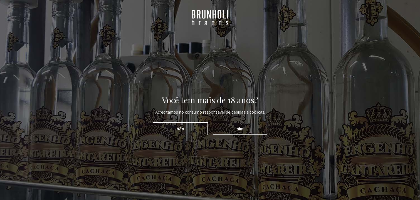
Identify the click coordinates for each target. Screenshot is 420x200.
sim (240, 129)
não (180, 128)
